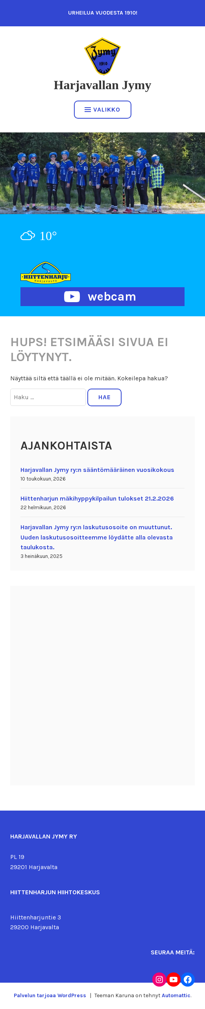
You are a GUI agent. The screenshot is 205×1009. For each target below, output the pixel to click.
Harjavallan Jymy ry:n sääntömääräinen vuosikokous (97, 469)
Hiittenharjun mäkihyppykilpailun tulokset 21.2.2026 (97, 498)
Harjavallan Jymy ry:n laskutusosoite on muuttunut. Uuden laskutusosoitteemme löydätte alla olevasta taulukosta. (96, 537)
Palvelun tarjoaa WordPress (50, 995)
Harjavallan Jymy (102, 85)
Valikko (102, 109)
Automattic (176, 995)
